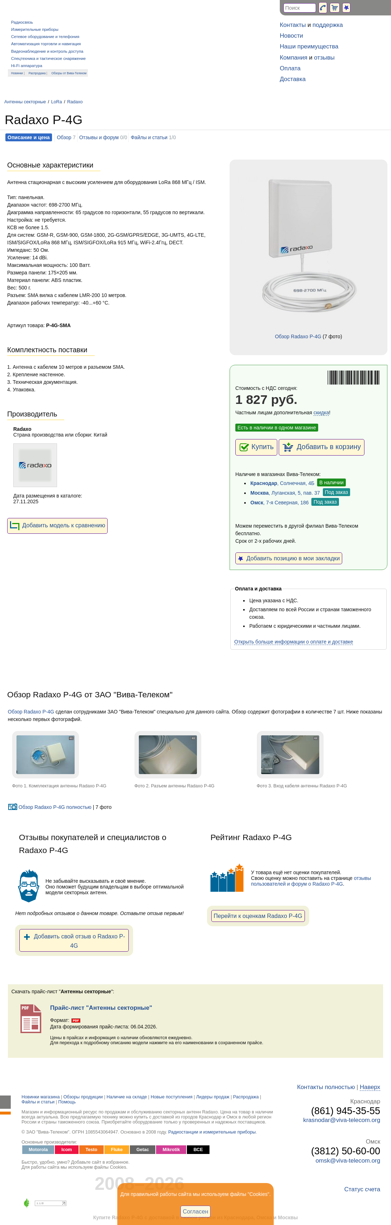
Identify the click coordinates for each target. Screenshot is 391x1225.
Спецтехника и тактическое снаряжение (48, 58)
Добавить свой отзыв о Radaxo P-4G (74, 940)
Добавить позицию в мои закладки (289, 558)
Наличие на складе (127, 1096)
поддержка (327, 25)
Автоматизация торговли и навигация (46, 44)
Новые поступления (172, 1096)
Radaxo (75, 101)
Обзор (64, 137)
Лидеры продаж (213, 1096)
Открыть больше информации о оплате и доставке (293, 642)
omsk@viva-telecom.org (348, 1160)
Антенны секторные (25, 101)
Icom (66, 1149)
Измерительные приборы (34, 29)
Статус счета (362, 1189)
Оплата (290, 68)
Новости (291, 35)
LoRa (56, 101)
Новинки (17, 73)
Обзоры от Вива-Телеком (68, 73)
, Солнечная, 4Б (282, 483)
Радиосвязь (22, 22)
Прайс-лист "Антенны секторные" (101, 1007)
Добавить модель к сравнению (57, 525)
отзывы (324, 57)
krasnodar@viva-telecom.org (341, 1120)
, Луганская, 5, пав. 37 (285, 493)
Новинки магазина (41, 1096)
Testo (92, 1149)
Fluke (117, 1149)
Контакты (293, 25)
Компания (293, 57)
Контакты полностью (326, 1087)
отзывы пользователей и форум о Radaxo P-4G (311, 881)
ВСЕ (198, 1149)
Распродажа (37, 73)
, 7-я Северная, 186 (279, 502)
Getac (142, 1149)
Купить (256, 447)
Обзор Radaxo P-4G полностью (49, 807)
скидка (321, 412)
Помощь (67, 1101)
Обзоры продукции (83, 1096)
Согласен (195, 1211)
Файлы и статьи (149, 137)
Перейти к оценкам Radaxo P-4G (258, 916)
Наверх (370, 1087)
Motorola (38, 1149)
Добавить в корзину (321, 447)
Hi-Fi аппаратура (26, 65)
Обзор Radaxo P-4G (298, 336)
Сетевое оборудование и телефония (45, 36)
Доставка (293, 79)
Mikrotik (171, 1149)
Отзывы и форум (99, 137)
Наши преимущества (309, 46)
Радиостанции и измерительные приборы (212, 1132)
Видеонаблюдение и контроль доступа (47, 51)
